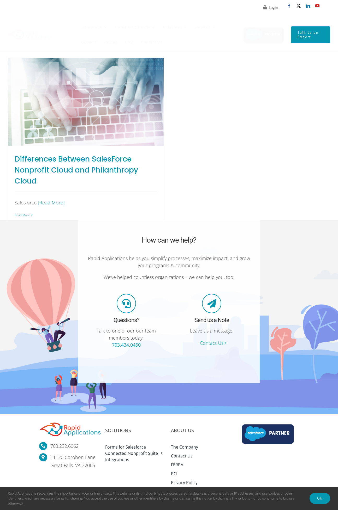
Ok (320, 498)
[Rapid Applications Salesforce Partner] (263, 28)
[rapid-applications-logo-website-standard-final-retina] (29, 32)
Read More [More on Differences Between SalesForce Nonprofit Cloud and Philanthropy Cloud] (22, 215)
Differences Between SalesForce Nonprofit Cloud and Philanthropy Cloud (76, 170)
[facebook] (289, 6)
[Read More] (51, 202)
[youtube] (317, 6)
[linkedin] (308, 6)
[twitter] (299, 6)
